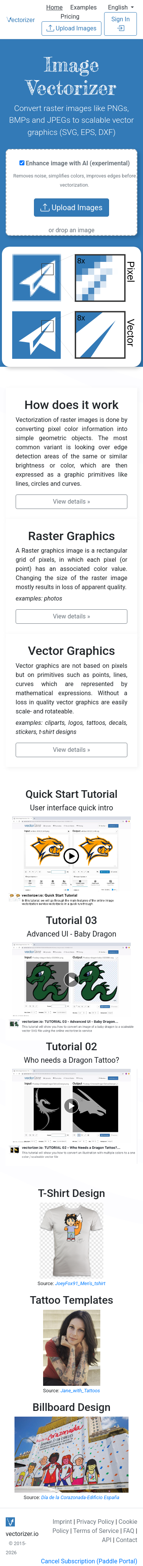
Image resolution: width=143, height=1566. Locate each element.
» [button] (71, 501)
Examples (83, 7)
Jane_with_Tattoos (80, 1390)
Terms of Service (96, 1530)
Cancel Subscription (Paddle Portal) (89, 1561)
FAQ (128, 1530)
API (106, 1540)
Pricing (70, 16)
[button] (121, 7)
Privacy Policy (95, 1521)
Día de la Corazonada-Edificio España (80, 1497)
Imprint (62, 1521)
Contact (126, 1540)
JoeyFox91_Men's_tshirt (80, 1283)
